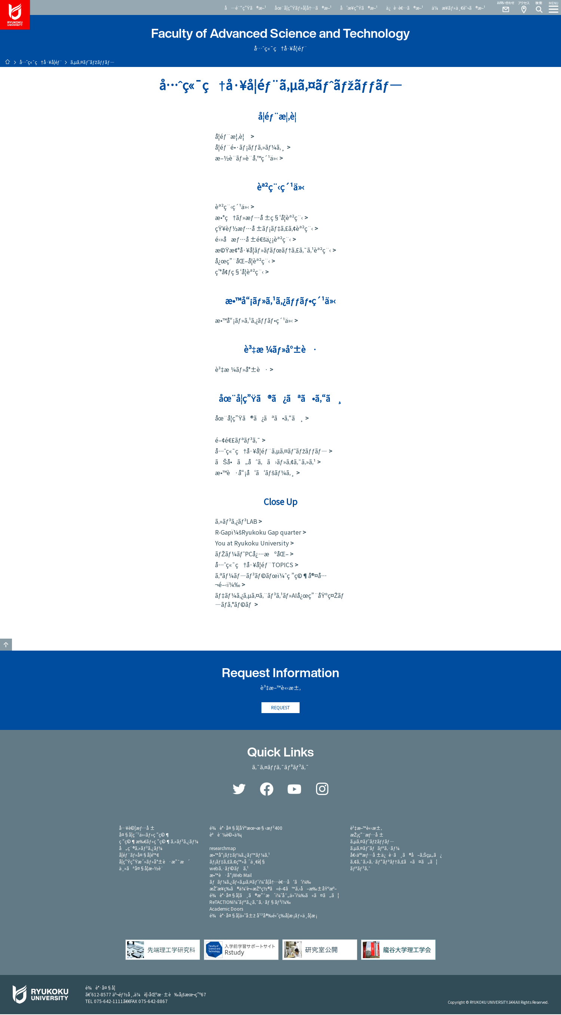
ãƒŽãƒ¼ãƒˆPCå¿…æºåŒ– (252, 553)
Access (523, 7)
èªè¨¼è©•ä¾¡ (225, 835)
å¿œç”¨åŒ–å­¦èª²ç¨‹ (242, 260)
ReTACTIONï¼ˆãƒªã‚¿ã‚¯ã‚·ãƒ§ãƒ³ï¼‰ (250, 902)
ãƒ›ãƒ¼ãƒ (7, 61)
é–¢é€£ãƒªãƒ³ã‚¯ (237, 439)
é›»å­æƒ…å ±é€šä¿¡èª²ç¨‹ (253, 239)
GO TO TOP (6, 645)
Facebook (266, 789)
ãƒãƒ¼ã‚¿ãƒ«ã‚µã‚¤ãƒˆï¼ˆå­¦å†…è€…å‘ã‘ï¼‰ (260, 882)
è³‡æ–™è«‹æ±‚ (366, 828)
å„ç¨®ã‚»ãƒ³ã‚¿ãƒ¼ (140, 849)
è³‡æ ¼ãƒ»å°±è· (241, 369)
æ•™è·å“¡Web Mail (230, 875)
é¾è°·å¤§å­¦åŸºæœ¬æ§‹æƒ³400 (245, 828)
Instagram (322, 789)
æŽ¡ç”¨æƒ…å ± (367, 835)
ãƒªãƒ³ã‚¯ (360, 869)
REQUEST (280, 708)
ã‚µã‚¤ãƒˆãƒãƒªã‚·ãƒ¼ (374, 849)
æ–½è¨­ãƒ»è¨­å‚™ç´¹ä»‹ (246, 157)
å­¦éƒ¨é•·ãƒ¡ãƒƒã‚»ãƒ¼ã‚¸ (250, 147)
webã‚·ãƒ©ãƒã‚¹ (228, 869)
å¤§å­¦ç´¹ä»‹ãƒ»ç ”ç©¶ (144, 835)
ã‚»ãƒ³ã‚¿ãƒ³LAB (236, 521)
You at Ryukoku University (252, 542)
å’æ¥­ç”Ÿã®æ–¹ (359, 7)
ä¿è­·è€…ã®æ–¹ (404, 7)
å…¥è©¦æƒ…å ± (137, 828)
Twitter (239, 789)
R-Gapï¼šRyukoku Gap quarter (258, 532)
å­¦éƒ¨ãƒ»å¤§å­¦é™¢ (139, 855)
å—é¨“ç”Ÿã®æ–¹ (245, 7)
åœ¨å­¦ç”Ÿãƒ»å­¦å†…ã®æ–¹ (303, 7)
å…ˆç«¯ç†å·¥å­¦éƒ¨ (40, 62)
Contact (502, 7)
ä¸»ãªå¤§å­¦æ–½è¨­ (141, 869)
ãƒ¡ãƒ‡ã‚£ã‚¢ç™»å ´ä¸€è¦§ (237, 862)
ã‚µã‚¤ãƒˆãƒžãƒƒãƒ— (372, 842)
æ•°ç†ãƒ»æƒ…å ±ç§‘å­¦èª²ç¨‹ (259, 217)
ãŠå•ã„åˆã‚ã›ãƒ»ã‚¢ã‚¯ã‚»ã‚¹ (265, 461)
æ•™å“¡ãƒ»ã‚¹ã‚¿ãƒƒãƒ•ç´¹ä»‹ (254, 320)
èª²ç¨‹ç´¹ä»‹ (232, 206)
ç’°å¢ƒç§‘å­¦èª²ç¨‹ (239, 271)
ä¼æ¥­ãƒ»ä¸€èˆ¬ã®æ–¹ (458, 7)
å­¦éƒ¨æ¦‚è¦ (232, 136)
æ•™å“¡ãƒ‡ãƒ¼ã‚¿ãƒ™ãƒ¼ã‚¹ (239, 855)
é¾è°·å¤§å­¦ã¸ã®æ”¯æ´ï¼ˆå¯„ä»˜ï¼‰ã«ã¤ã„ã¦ (274, 896)
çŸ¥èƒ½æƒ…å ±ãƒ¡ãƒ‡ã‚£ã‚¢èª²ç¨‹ (264, 228)
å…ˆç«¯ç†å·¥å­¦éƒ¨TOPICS (254, 564)
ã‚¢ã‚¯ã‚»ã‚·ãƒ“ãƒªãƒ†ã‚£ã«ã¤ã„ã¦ (393, 862)
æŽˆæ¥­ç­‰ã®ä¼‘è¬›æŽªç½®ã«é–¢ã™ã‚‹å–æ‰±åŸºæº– (273, 889)
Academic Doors (226, 909)
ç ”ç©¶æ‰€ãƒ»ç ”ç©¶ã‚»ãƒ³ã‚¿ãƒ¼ (158, 842)
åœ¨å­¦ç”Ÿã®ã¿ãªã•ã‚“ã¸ (259, 417)
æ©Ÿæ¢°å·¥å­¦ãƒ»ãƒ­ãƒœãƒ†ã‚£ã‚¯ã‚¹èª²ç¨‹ (273, 249)
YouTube (294, 789)
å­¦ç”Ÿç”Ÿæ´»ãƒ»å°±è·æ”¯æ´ (154, 862)
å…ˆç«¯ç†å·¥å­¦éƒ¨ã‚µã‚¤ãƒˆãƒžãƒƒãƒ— (271, 450)
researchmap (222, 849)
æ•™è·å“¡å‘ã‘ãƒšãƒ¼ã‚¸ (255, 472)
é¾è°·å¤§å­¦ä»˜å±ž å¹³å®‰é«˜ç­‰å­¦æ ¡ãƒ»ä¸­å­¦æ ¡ (263, 916)
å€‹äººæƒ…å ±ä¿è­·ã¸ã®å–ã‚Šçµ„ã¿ (396, 855)
